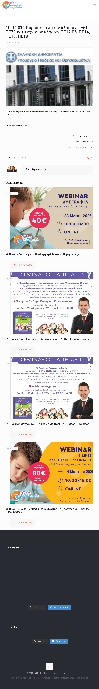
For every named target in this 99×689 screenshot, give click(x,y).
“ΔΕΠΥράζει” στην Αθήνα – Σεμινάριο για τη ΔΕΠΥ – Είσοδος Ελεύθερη (47, 424)
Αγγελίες (45, 678)
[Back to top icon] (49, 666)
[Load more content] (40, 641)
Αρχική (14, 678)
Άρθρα (23, 678)
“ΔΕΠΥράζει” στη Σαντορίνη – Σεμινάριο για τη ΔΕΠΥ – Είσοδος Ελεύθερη (49, 339)
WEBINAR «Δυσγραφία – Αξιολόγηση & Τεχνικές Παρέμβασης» (42, 254)
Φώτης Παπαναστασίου (63, 678)
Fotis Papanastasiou (36, 169)
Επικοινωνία (82, 678)
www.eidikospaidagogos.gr (80, 147)
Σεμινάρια (34, 678)
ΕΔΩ (25, 125)
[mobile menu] (94, 5)
